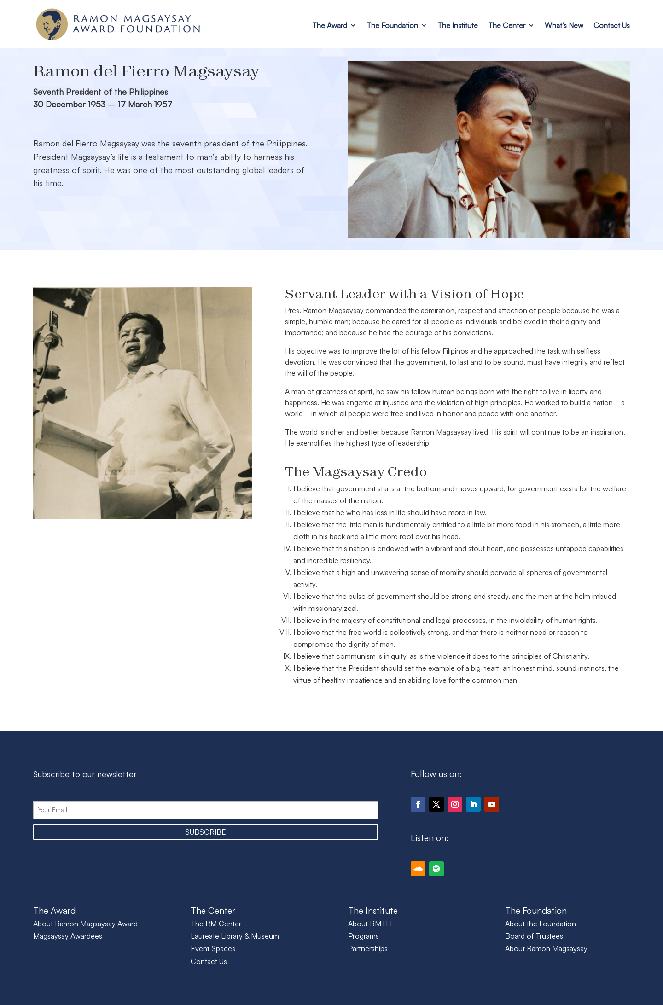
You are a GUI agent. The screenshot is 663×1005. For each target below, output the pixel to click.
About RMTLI (370, 923)
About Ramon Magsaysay (546, 948)
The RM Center (216, 923)
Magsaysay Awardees (67, 936)
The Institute (457, 25)
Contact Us (611, 25)
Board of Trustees (534, 936)
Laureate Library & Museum (235, 936)
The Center (506, 25)
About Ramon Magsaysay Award (85, 923)
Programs (363, 936)
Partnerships (368, 948)
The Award (329, 25)
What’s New (564, 25)
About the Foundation (540, 923)
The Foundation (392, 25)
